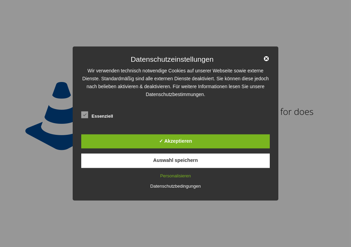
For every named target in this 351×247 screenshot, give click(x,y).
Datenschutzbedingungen (175, 185)
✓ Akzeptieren (175, 140)
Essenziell (97, 115)
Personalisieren (175, 175)
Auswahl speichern (175, 160)
